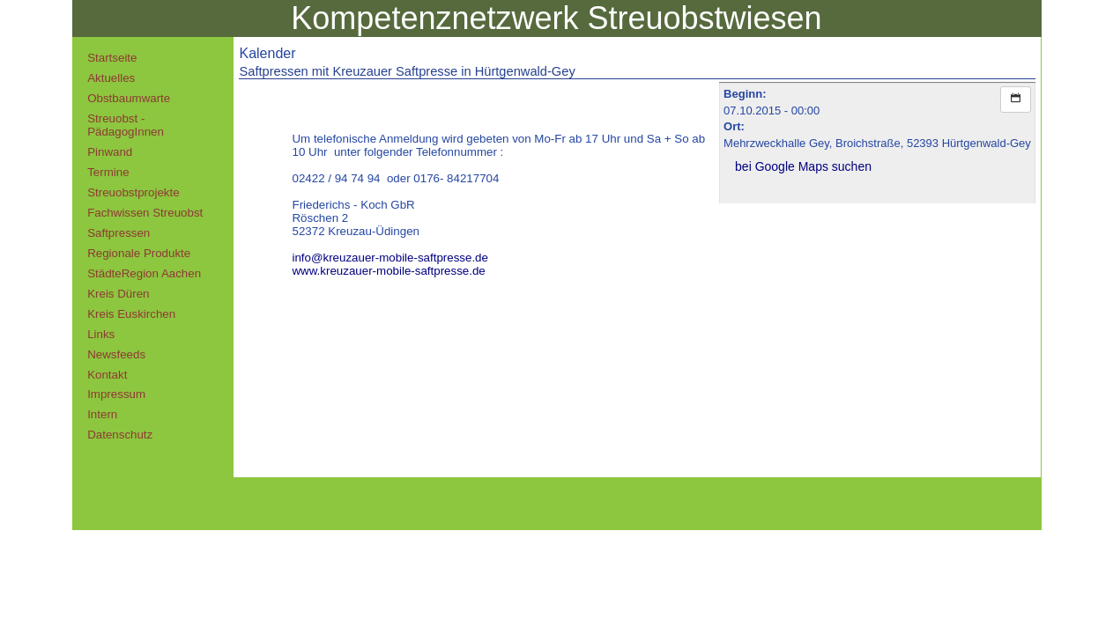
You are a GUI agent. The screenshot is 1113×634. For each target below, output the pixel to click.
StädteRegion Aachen (144, 273)
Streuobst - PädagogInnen (125, 125)
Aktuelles (111, 78)
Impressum (116, 394)
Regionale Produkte (138, 253)
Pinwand (109, 151)
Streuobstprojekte (133, 192)
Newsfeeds (116, 354)
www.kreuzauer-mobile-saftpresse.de (388, 270)
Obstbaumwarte (128, 98)
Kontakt (107, 374)
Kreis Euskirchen (131, 314)
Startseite (112, 57)
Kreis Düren (118, 293)
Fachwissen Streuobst (145, 212)
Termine (108, 172)
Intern (102, 414)
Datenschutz (119, 434)
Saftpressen (118, 233)
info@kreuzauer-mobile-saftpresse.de (389, 257)
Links (101, 334)
